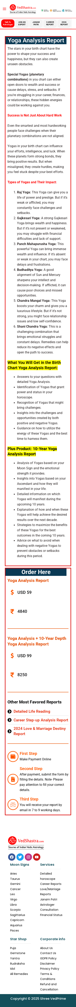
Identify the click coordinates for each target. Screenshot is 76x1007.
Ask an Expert (22, 23)
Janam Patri (36, 23)
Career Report (50, 23)
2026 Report (64, 23)
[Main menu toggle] (4, 9)
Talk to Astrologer (8, 23)
